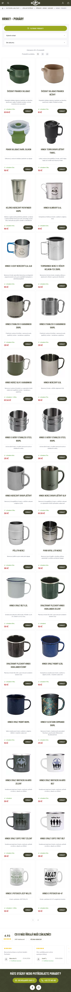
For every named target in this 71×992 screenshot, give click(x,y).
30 (42, 54)
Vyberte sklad (11, 35)
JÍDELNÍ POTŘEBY (27, 8)
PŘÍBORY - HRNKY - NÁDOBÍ (44, 8)
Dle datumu (10, 42)
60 (47, 54)
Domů (2, 8)
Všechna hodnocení (36, 939)
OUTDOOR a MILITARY (12, 8)
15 (38, 54)
